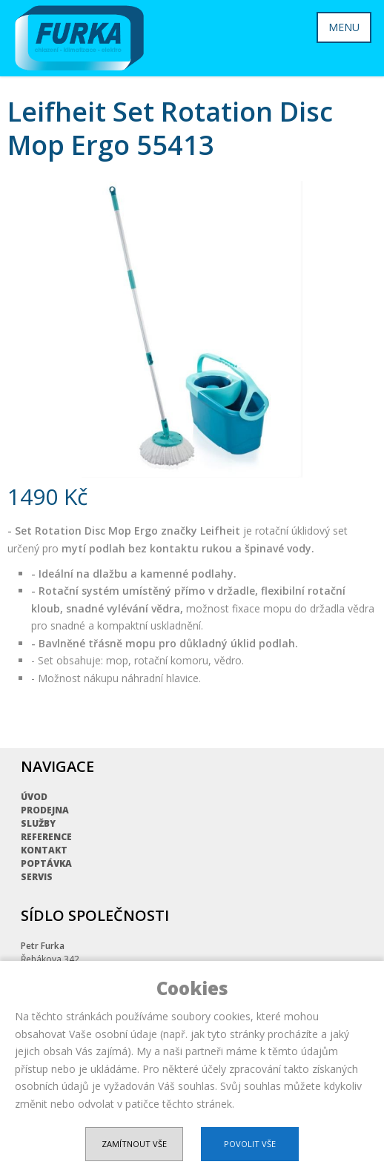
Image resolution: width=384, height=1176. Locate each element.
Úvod (34, 796)
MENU (344, 27)
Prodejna (45, 810)
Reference (46, 836)
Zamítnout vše (134, 1143)
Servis (37, 877)
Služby (38, 823)
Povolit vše (250, 1143)
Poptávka (46, 863)
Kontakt (44, 850)
